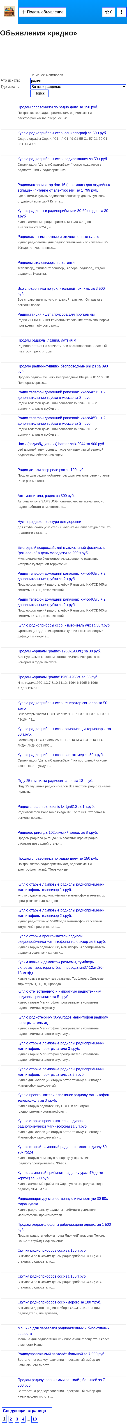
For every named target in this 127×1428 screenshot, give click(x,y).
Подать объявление (42, 12)
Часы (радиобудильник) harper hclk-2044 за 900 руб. (61, 444)
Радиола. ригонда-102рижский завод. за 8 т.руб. (58, 832)
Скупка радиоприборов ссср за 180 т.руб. (52, 1250)
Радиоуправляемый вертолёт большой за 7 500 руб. (61, 1354)
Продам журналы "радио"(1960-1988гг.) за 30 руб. (59, 651)
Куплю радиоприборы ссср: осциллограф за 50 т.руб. (62, 133)
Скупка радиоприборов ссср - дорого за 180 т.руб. (59, 1302)
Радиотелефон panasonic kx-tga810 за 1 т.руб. (56, 807)
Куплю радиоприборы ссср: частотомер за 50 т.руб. (61, 755)
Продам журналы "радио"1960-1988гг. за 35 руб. (58, 677)
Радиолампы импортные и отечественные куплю (58, 237)
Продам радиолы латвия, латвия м (47, 340)
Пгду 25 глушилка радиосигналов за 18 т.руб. (55, 781)
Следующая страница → (27, 1410)
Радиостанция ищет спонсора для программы (56, 314)
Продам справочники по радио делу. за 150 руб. (58, 107)
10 (34, 1419)
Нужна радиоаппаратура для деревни (49, 522)
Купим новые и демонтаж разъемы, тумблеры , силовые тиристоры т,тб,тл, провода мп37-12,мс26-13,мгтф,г (61, 967)
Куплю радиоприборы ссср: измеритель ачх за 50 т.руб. (64, 625)
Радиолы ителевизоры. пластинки (46, 263)
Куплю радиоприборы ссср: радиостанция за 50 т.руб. (63, 159)
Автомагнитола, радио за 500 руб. (46, 496)
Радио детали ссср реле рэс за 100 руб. (51, 470)
